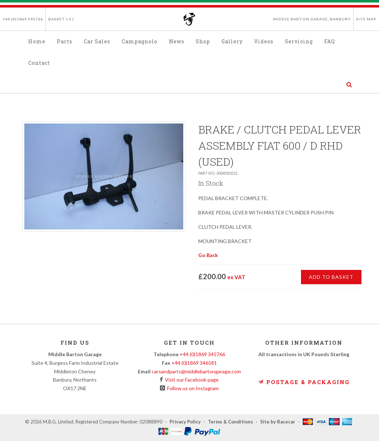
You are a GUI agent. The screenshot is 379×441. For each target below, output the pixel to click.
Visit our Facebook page (191, 380)
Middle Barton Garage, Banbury (312, 19)
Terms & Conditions (230, 422)
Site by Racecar (277, 422)
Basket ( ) (61, 19)
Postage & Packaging (304, 382)
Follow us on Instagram (192, 388)
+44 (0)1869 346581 (194, 363)
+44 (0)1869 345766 (23, 19)
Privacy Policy (185, 422)
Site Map (366, 19)
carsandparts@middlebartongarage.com (196, 371)
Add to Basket (331, 277)
